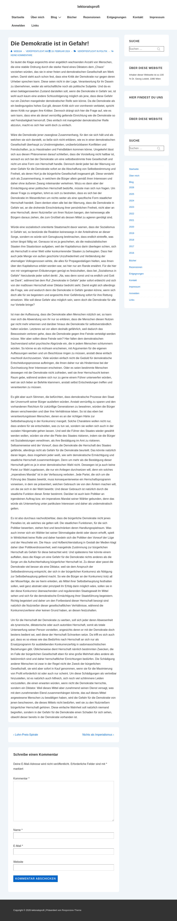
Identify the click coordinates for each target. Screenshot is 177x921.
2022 (131, 213)
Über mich (37, 17)
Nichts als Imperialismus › (98, 734)
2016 (131, 253)
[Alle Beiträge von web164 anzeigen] (16, 51)
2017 (131, 246)
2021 (131, 220)
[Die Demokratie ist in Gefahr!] (60, 51)
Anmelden (18, 25)
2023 (131, 207)
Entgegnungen (116, 17)
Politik (103, 51)
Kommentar (21, 778)
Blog (56, 17)
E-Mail (17, 845)
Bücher (72, 17)
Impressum (157, 17)
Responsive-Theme (71, 910)
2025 (131, 194)
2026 (131, 187)
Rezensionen (91, 17)
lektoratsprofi (88, 6)
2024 (131, 200)
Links (35, 25)
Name (17, 829)
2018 (131, 239)
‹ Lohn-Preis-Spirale (25, 734)
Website (18, 861)
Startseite (18, 17)
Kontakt (138, 17)
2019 (131, 233)
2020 (131, 226)
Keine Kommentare (21, 55)
